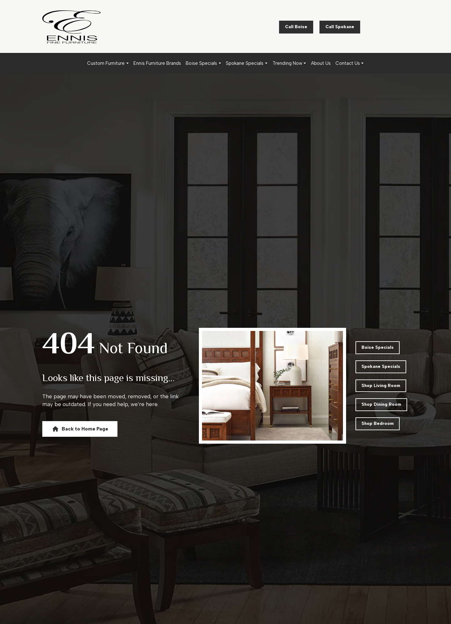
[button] (296, 27)
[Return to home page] (71, 27)
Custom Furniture (106, 63)
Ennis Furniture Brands (157, 63)
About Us (321, 63)
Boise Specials (201, 63)
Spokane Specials (244, 63)
